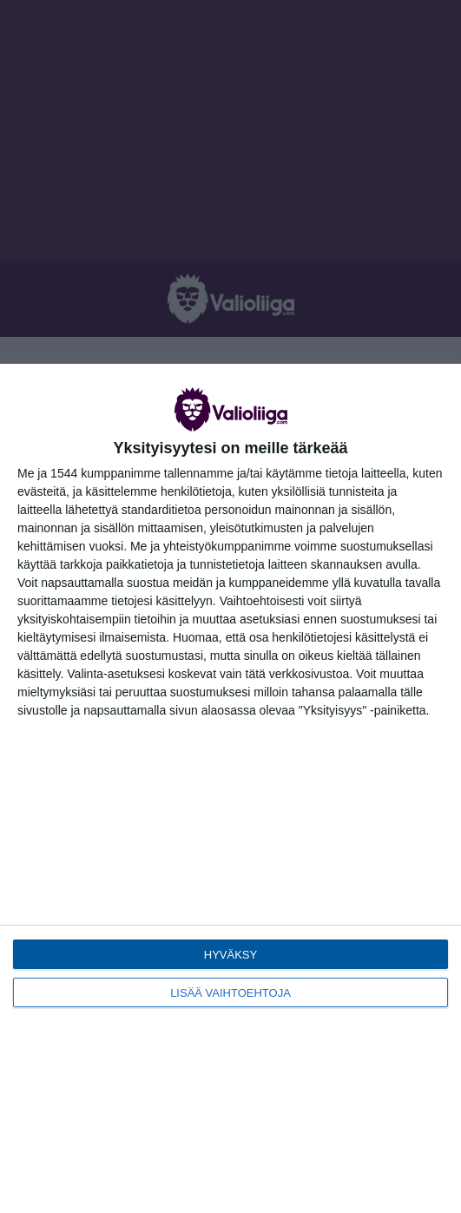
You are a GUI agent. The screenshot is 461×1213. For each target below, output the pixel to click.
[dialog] (230, 788)
